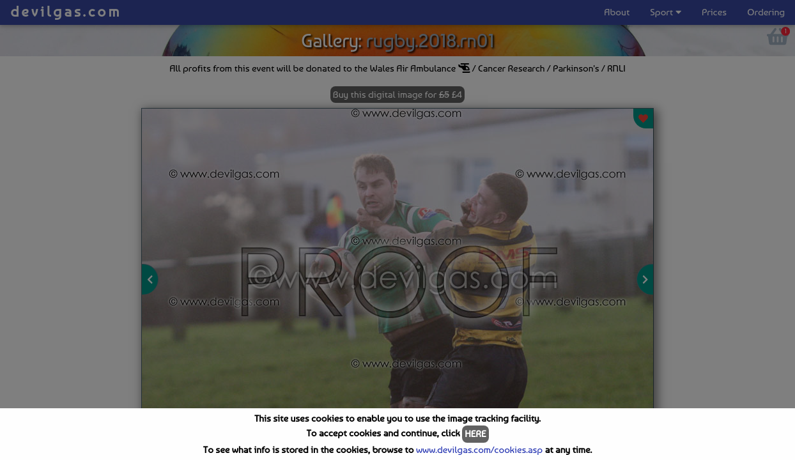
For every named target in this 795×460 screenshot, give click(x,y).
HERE (475, 434)
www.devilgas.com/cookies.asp (479, 450)
